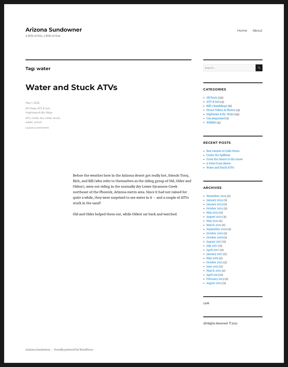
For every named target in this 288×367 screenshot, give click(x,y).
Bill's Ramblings (216, 106)
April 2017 (212, 250)
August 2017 (214, 241)
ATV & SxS (43, 108)
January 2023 (214, 204)
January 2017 (214, 254)
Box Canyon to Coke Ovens (223, 151)
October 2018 (214, 237)
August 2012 (214, 283)
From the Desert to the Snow (224, 159)
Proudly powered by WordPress (73, 349)
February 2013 (215, 279)
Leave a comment (37, 127)
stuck (56, 118)
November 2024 (216, 196)
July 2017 (212, 245)
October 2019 (214, 233)
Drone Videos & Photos (220, 110)
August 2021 (214, 216)
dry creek (46, 118)
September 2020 (216, 229)
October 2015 (214, 262)
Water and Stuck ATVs (71, 87)
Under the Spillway (218, 155)
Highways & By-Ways (38, 112)
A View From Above (218, 163)
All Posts (30, 108)
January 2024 (214, 200)
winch (38, 122)
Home (242, 30)
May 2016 (212, 258)
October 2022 (214, 208)
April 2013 (212, 275)
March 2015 (213, 270)
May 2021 (212, 221)
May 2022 (212, 212)
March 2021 (213, 225)
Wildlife (211, 122)
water (29, 122)
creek (35, 118)
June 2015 (212, 266)
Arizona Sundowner (53, 29)
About (258, 30)
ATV (27, 118)
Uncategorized (215, 118)
